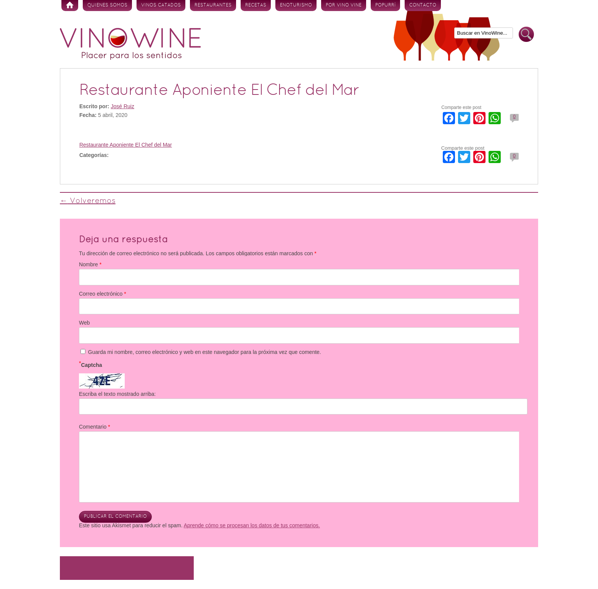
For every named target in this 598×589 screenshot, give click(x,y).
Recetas (255, 5)
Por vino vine (344, 5)
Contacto (422, 5)
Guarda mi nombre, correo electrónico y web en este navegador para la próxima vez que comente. (204, 352)
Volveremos (88, 201)
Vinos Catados (161, 5)
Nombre (90, 264)
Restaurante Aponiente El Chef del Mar (125, 145)
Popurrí (385, 5)
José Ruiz (122, 106)
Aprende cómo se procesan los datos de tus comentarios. (252, 525)
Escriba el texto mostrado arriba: (117, 394)
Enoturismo (296, 5)
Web (84, 323)
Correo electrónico (102, 294)
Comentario (94, 427)
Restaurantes (213, 5)
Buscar (526, 34)
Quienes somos (107, 5)
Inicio (69, 5)
